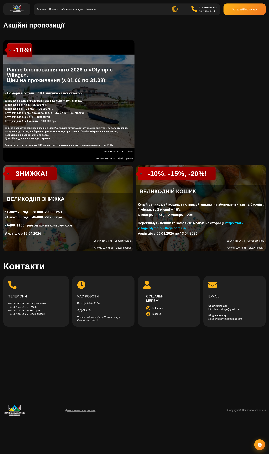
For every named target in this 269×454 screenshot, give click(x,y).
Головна (41, 9)
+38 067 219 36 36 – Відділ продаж (114, 158)
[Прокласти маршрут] (134, 363)
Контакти (91, 9)
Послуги (53, 9)
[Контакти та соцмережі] (259, 444)
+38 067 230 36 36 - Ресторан (24, 310)
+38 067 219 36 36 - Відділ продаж (26, 314)
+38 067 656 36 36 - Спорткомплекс (27, 303)
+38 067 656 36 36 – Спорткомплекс (111, 240)
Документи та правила (80, 410)
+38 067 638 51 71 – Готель (118, 151)
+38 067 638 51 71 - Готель (22, 307)
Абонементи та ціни (72, 9)
